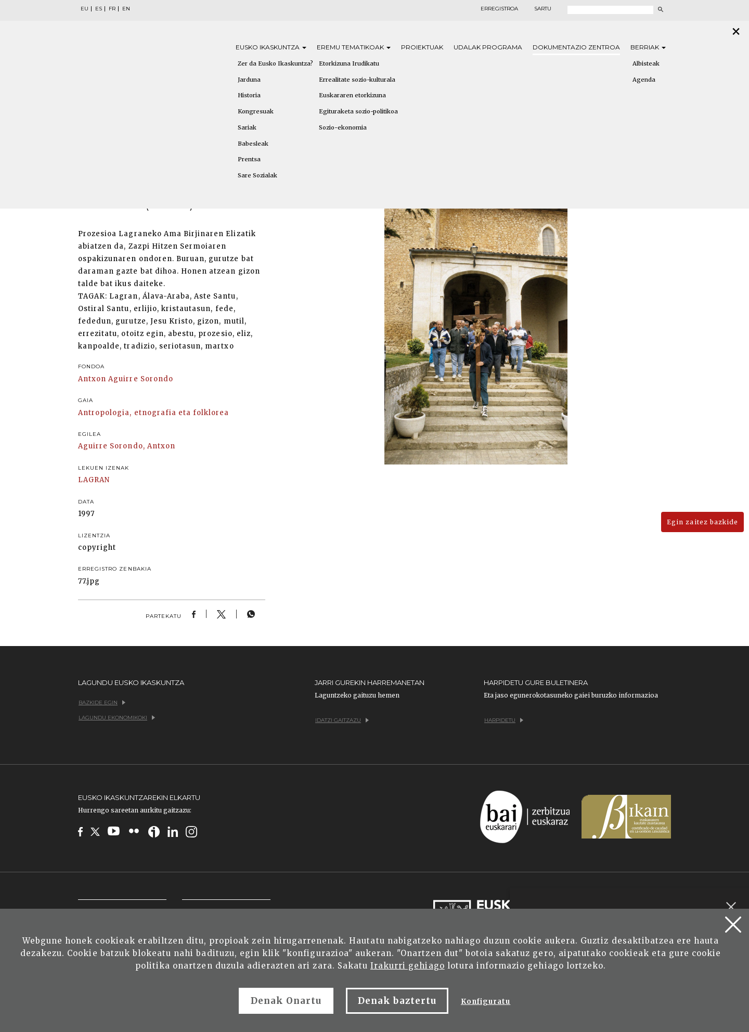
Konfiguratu (485, 1001)
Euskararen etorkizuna (352, 95)
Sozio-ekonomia (343, 127)
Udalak (488, 47)
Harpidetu (503, 720)
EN (126, 8)
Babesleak (253, 143)
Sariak (247, 127)
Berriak (648, 47)
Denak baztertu (397, 1001)
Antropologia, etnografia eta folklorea (153, 412)
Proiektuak (422, 47)
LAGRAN (94, 479)
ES (98, 8)
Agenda (643, 79)
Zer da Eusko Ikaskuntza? (275, 63)
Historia (249, 95)
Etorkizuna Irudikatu (349, 63)
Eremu (354, 47)
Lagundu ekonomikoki (117, 717)
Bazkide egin (102, 702)
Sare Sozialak (257, 175)
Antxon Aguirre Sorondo (125, 379)
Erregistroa (499, 8)
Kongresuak (256, 111)
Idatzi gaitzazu (342, 720)
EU (84, 8)
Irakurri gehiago (407, 966)
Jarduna (249, 79)
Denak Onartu (286, 1001)
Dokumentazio (576, 47)
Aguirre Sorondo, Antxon (126, 446)
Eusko (271, 47)
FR (112, 8)
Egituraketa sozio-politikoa (358, 111)
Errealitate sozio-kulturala (357, 79)
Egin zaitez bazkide (702, 522)
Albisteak (646, 63)
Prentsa (249, 159)
